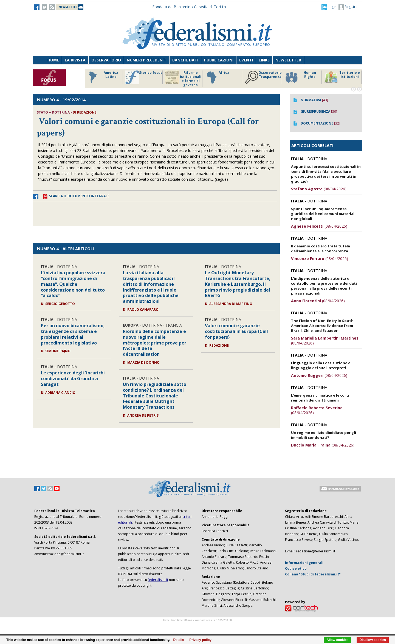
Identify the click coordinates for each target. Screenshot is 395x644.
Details (178, 640)
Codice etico (296, 568)
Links (264, 60)
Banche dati (185, 60)
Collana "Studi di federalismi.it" (313, 574)
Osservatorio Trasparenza (263, 77)
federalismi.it (158, 579)
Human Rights (300, 77)
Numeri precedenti (147, 60)
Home (53, 60)
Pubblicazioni (218, 60)
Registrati (348, 7)
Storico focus (143, 77)
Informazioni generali (304, 562)
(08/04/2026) (318, 188)
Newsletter (288, 60)
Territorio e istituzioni (342, 77)
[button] (328, 6)
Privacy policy (200, 640)
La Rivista (75, 60)
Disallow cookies (372, 640)
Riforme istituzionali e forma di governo (183, 78)
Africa (217, 77)
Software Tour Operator (197, 626)
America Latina (102, 77)
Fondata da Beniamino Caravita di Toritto (189, 6)
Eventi (246, 60)
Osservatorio (106, 60)
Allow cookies (337, 640)
